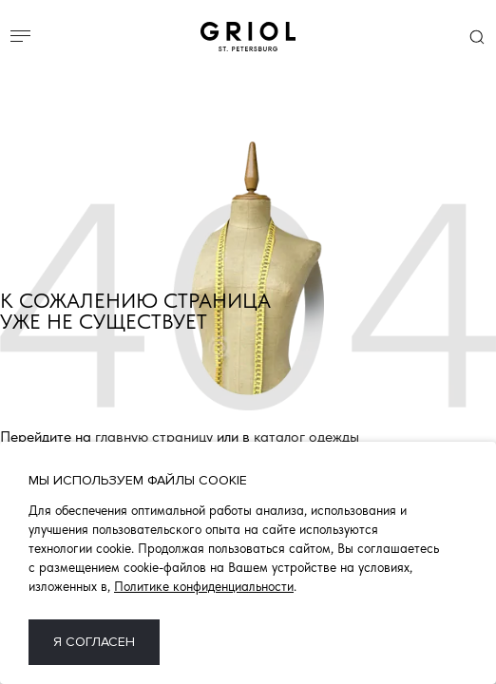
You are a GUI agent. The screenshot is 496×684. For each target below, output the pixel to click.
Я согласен (94, 642)
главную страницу (154, 437)
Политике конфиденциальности (204, 586)
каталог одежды (306, 437)
